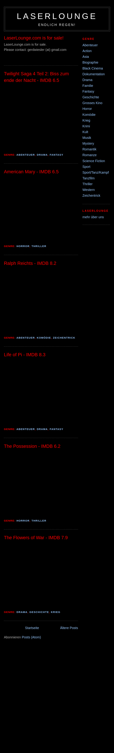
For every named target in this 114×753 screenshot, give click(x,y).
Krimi (86, 126)
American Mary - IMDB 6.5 (31, 171)
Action (87, 51)
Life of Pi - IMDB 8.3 (24, 354)
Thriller (38, 246)
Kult (85, 132)
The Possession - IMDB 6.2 (32, 446)
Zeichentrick (64, 337)
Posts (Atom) (31, 637)
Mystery (88, 143)
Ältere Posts (69, 628)
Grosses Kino (92, 103)
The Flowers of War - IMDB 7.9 (36, 537)
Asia (86, 56)
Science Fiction (94, 161)
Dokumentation (94, 74)
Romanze (90, 155)
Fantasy (56, 154)
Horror (23, 246)
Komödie (44, 337)
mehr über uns (93, 217)
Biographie (90, 62)
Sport (87, 167)
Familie (88, 85)
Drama (42, 154)
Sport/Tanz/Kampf (96, 172)
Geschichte (39, 612)
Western (89, 190)
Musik (87, 138)
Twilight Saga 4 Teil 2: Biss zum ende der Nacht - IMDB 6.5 (36, 77)
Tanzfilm (89, 178)
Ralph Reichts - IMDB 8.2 (30, 263)
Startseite (32, 628)
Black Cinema (93, 68)
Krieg (55, 612)
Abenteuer (25, 154)
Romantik (89, 149)
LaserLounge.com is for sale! (34, 38)
